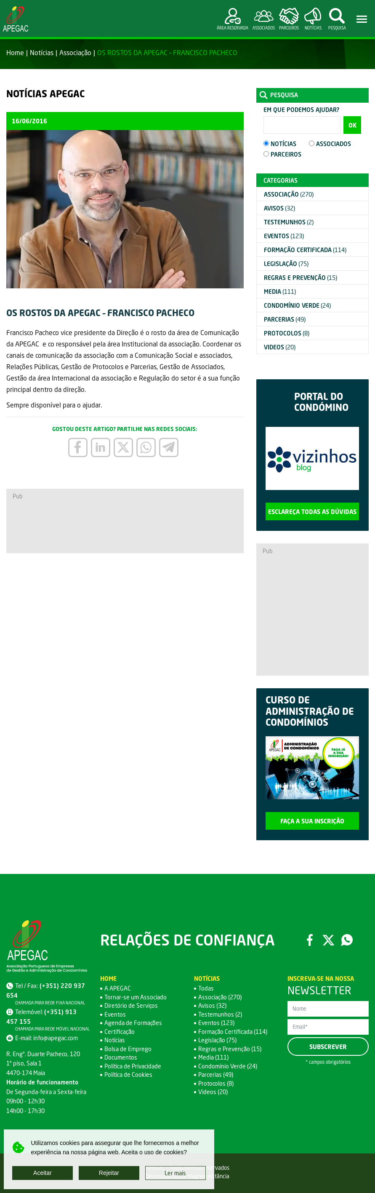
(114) (305, 249)
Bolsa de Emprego (128, 1048)
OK (352, 125)
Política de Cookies (128, 1074)
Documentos (120, 1057)
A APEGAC (117, 988)
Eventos (115, 1014)
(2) (289, 222)
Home (15, 52)
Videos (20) (213, 1091)
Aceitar (42, 1172)
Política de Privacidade (132, 1066)
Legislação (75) (217, 1040)
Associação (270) (220, 997)
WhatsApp (347, 940)
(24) (297, 305)
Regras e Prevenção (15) (229, 1048)
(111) (280, 291)
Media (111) (213, 1057)
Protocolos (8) (216, 1083)
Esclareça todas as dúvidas (312, 511)
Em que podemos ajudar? (301, 109)
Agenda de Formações (133, 1022)
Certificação (119, 1031)
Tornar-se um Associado (135, 997)
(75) (286, 263)
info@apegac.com (55, 1037)
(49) (285, 319)
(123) (284, 236)
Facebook (310, 940)
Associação (75, 52)
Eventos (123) (216, 1022)
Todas (206, 988)
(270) (289, 194)
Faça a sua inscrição (312, 821)
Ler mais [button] (175, 1173)
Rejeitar (109, 1172)
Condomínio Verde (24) (227, 1066)
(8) (286, 333)
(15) (300, 277)
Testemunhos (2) (220, 1014)
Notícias (41, 52)
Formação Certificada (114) (232, 1031)
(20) (279, 347)
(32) (279, 208)
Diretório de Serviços (131, 1005)
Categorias (280, 180)
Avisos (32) (212, 1005)
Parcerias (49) (215, 1074)
